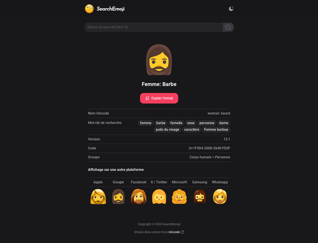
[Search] (228, 27)
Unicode (174, 232)
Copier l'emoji (159, 98)
